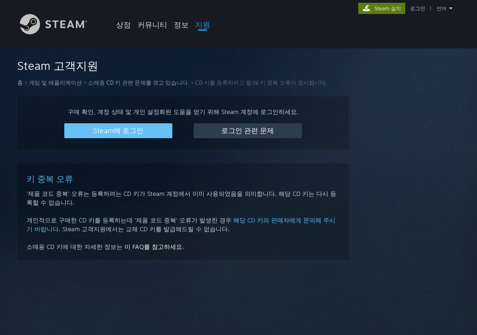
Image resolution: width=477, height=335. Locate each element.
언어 (441, 8)
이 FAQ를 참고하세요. (154, 246)
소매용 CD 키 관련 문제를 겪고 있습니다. (138, 82)
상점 (123, 24)
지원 (202, 24)
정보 (181, 24)
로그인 (417, 8)
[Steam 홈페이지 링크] (61, 32)
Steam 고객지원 (57, 66)
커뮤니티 (152, 24)
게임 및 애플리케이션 (55, 82)
